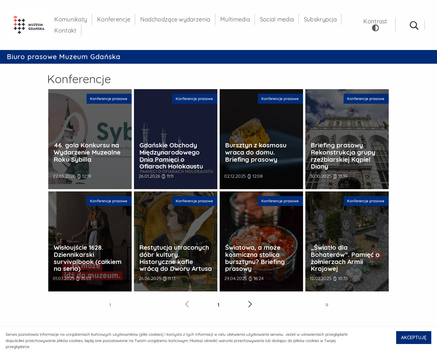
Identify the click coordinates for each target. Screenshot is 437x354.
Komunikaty (72, 19)
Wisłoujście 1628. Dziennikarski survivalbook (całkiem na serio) (88, 259)
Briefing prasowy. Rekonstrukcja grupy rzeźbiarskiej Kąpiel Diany (343, 157)
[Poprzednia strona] (187, 305)
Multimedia (236, 19)
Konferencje (115, 19)
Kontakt (67, 31)
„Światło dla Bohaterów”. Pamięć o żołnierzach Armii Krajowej (345, 259)
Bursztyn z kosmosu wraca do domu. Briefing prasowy (255, 153)
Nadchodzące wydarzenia (177, 19)
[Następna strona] (250, 305)
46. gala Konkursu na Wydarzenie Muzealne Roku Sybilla (87, 153)
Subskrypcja (321, 19)
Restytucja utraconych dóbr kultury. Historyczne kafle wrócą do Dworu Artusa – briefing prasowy (175, 262)
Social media (278, 19)
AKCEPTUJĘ (413, 337)
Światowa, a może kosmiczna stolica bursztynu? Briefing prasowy (255, 259)
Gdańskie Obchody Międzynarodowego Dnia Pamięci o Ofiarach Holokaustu (171, 157)
